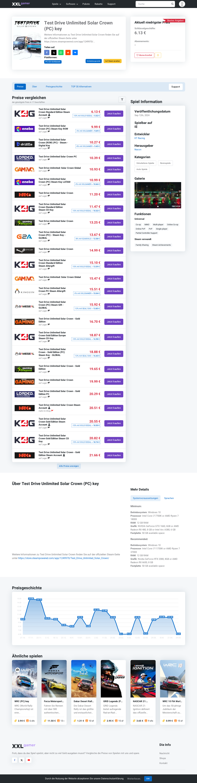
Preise (20, 86)
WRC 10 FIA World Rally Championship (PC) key (172, 701)
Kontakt (163, 763)
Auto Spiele (142, 169)
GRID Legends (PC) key (113, 701)
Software (72, 4)
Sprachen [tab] (169, 498)
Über (34, 86)
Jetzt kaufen (114, 113)
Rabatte (99, 4)
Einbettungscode (93, 61)
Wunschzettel (144, 55)
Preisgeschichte (54, 86)
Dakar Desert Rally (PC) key (83, 701)
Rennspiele (165, 163)
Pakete (86, 4)
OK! (148, 778)
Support (111, 4)
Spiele (56, 4)
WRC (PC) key (21, 701)
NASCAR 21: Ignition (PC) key (141, 701)
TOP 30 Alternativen (81, 86)
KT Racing (139, 138)
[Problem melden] (158, 55)
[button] (182, 4)
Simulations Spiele (145, 163)
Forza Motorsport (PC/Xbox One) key (54, 701)
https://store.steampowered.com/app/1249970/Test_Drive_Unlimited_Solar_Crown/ (63, 558)
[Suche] (155, 4)
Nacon (137, 149)
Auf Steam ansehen (112, 61)
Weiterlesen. (134, 778)
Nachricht (164, 753)
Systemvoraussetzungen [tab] (145, 498)
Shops (162, 758)
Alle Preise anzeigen (69, 466)
